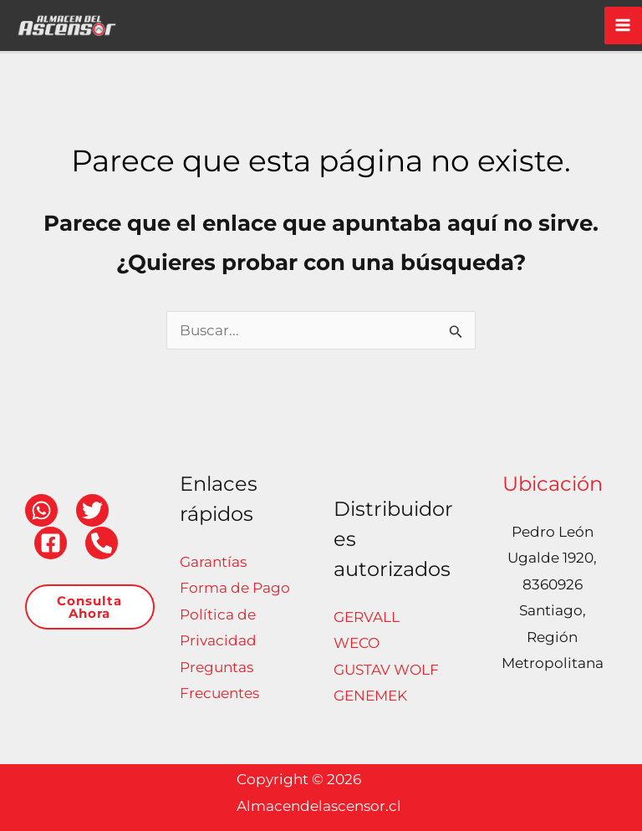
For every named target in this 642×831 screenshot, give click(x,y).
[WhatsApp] (41, 510)
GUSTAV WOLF (386, 669)
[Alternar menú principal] (623, 26)
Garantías (213, 561)
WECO (357, 643)
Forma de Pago (235, 587)
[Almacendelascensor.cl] (67, 24)
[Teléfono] (101, 543)
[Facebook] (50, 543)
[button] (90, 607)
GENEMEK (370, 695)
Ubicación (552, 484)
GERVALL (367, 617)
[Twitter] (92, 510)
